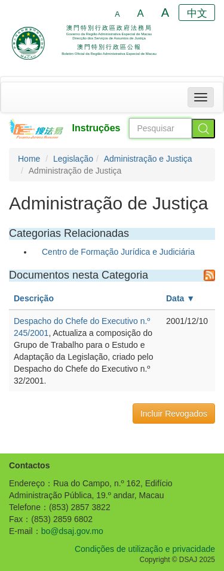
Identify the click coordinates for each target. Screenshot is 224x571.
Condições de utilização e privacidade (145, 549)
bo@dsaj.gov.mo (72, 531)
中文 (197, 13)
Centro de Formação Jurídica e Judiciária (118, 252)
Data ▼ (180, 298)
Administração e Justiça (148, 158)
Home (29, 158)
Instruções (96, 128)
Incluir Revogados (173, 413)
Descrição (34, 298)
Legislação (73, 158)
